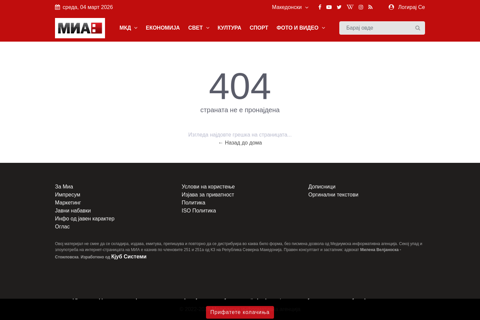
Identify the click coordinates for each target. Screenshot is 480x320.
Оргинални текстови (333, 194)
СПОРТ (259, 28)
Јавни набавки (73, 210)
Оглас (62, 226)
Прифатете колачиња (240, 312)
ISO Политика (199, 210)
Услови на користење (208, 186)
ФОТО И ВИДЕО (301, 28)
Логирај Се (411, 7)
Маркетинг (68, 202)
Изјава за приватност (208, 194)
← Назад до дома (240, 143)
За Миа (64, 186)
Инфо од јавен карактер (84, 218)
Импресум (67, 194)
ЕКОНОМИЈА (163, 28)
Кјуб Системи (129, 256)
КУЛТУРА (229, 28)
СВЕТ (198, 28)
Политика (193, 202)
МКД (129, 28)
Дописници (321, 186)
